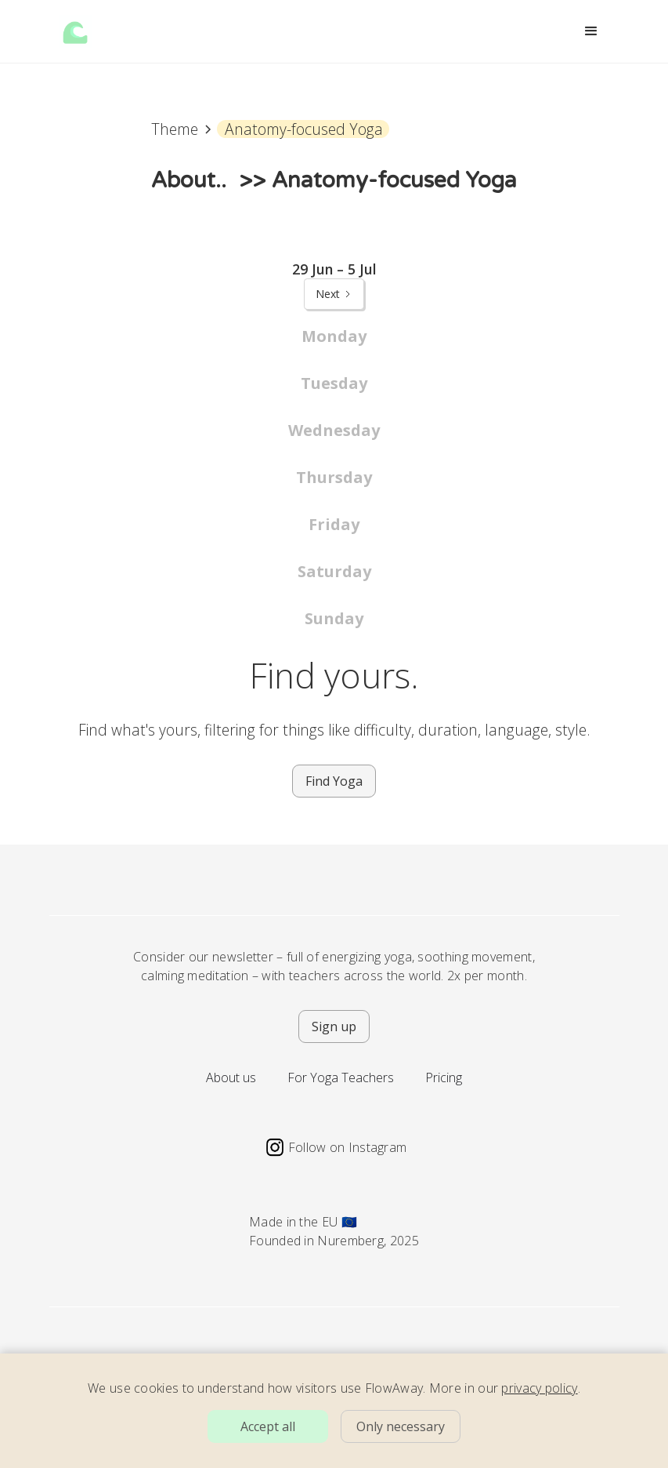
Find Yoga (334, 781)
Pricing (443, 1077)
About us (231, 1077)
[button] (591, 31)
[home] (75, 31)
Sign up (334, 1026)
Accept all (267, 1426)
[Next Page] (334, 294)
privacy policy (539, 1388)
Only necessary (400, 1426)
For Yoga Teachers (340, 1077)
